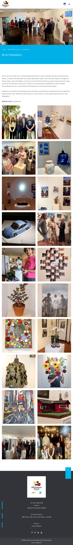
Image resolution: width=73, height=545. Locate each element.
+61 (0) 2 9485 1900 (36, 503)
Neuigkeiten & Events (14, 49)
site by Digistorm (36, 542)
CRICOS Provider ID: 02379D (36, 508)
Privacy (36, 523)
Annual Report (36, 526)
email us (36, 505)
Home (4, 49)
